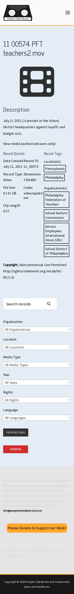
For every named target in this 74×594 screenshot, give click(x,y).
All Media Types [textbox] (16, 365)
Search (50, 303)
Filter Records (15, 432)
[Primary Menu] (68, 12)
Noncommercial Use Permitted (42, 264)
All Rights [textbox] (12, 400)
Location (9, 339)
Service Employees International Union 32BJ (55, 233)
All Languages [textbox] (15, 417)
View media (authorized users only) (29, 143)
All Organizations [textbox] (17, 329)
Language (10, 410)
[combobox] (37, 329)
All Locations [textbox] (14, 347)
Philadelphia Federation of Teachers (55, 199)
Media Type (11, 357)
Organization (13, 321)
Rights (8, 392)
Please (37, 528)
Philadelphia (54, 177)
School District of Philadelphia (56, 251)
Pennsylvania (55, 168)
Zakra (27, 586)
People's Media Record (40, 582)
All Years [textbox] (11, 382)
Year (6, 374)
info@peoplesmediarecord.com (22, 510)
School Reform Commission (56, 215)
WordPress (43, 586)
